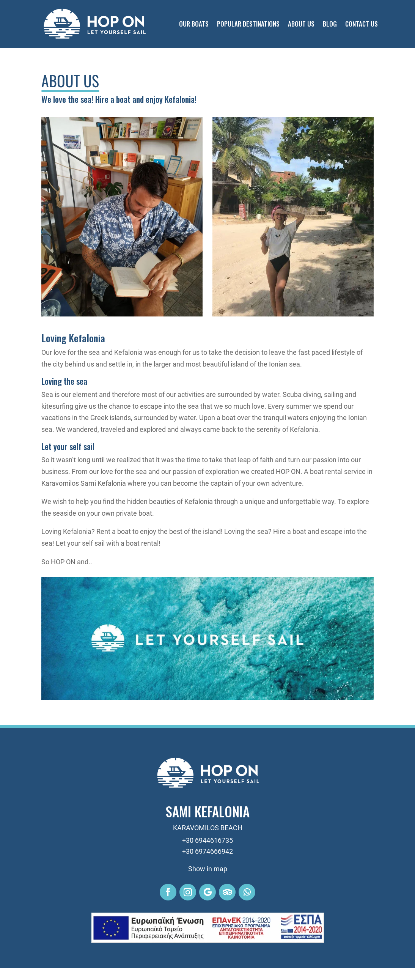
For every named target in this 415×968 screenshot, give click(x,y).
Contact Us (361, 23)
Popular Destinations (248, 23)
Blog (330, 23)
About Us (301, 23)
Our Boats (194, 23)
